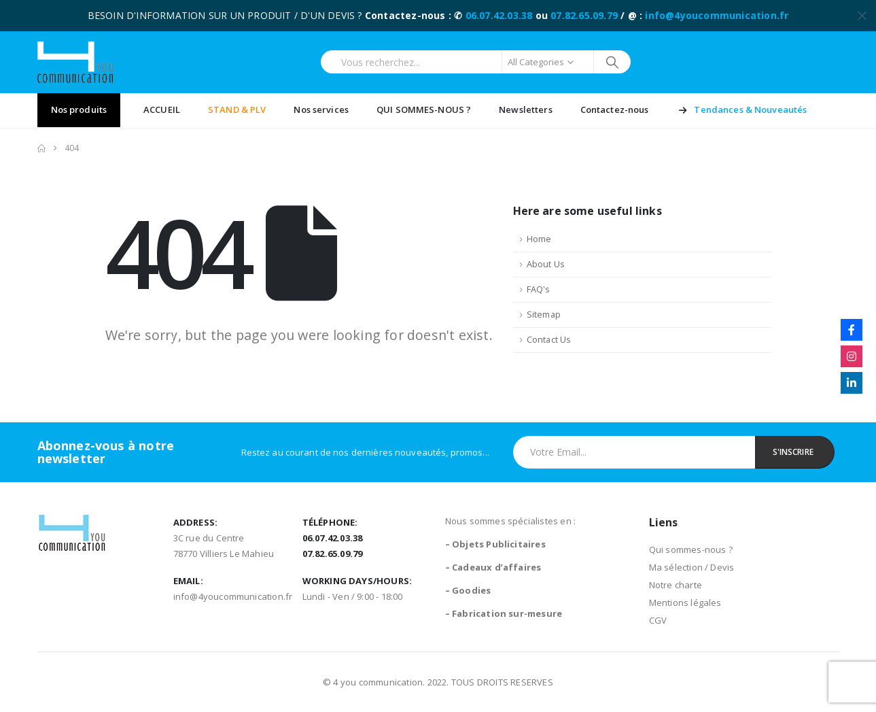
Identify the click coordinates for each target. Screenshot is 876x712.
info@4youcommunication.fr (716, 15)
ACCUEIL (161, 109)
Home (539, 239)
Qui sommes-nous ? (691, 549)
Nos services (321, 109)
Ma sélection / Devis (692, 567)
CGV (658, 620)
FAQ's (538, 289)
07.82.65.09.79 (584, 15)
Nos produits (79, 109)
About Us (546, 264)
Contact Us (549, 339)
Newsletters (525, 109)
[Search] (612, 61)
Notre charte (675, 585)
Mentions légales (685, 602)
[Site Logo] (75, 62)
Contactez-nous (614, 109)
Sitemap (544, 314)
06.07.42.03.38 (499, 15)
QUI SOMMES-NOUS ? (423, 109)
